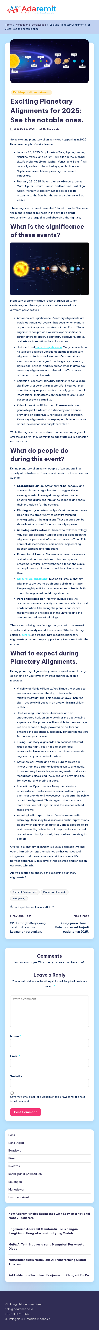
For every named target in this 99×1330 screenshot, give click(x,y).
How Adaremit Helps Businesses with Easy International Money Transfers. (49, 1216)
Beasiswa (14, 1150)
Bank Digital (16, 1143)
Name (15, 1036)
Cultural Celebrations (25, 892)
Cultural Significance (48, 347)
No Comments (49, 128)
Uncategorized (18, 1197)
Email (15, 1056)
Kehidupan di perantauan (31, 92)
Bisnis (12, 1158)
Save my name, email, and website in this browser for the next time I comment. (47, 1099)
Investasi (14, 1166)
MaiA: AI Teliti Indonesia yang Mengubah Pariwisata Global (46, 1247)
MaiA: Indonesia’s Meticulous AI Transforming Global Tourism (47, 1262)
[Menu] (92, 10)
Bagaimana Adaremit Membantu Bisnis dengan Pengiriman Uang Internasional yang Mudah (43, 1231)
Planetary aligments (54, 892)
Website (16, 1076)
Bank (11, 1135)
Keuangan (15, 1182)
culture (25, 635)
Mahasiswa (16, 1189)
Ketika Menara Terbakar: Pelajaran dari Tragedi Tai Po (48, 1275)
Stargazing (19, 898)
